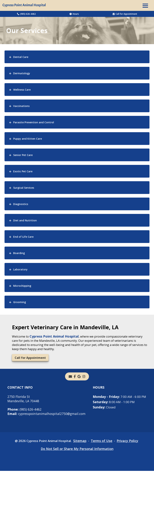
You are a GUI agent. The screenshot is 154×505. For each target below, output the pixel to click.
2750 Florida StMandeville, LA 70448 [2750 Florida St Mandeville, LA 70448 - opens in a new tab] (23, 400)
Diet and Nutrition (25, 220)
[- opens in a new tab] (75, 378)
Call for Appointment (125, 13)
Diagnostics (20, 204)
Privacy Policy (130, 475)
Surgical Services (23, 187)
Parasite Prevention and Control (33, 122)
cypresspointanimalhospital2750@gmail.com (47, 415)
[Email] (70, 378)
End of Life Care (23, 236)
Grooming (19, 302)
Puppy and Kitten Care (27, 138)
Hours (74, 13)
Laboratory (20, 269)
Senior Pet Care (23, 155)
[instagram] (83, 378)
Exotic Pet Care (22, 171)
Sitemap (81, 475)
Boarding (19, 253)
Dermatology (21, 73)
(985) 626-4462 (26, 13)
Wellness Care (22, 89)
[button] (145, 5)
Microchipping (22, 285)
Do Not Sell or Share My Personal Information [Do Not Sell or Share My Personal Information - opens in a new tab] (77, 483)
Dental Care (20, 57)
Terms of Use (104, 475)
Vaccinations (21, 106)
